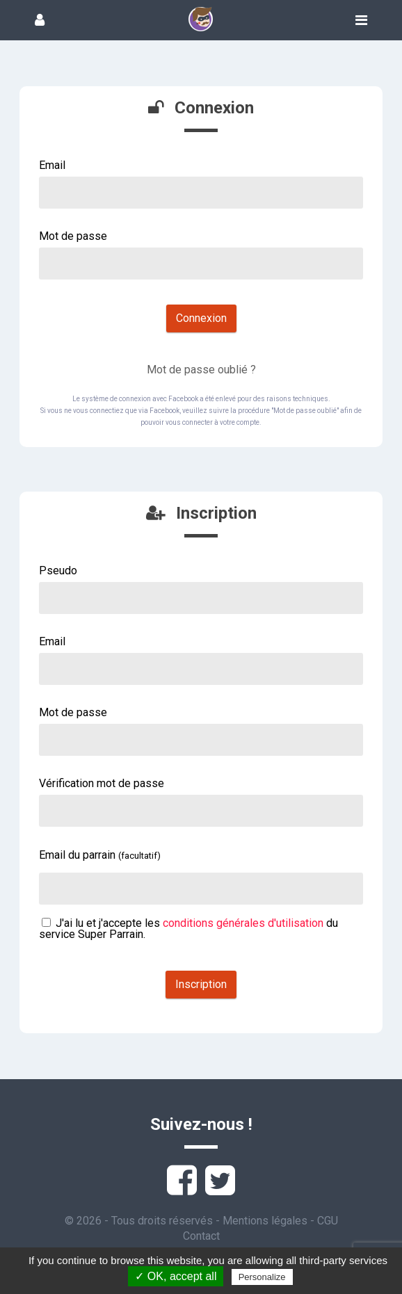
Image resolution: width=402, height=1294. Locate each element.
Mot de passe (73, 236)
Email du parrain (100, 855)
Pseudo (58, 570)
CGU (327, 1220)
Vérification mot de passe (101, 783)
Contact (201, 1236)
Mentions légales (265, 1220)
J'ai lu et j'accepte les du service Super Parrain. (188, 928)
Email (52, 165)
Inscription (201, 984)
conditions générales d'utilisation (243, 923)
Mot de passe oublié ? (201, 369)
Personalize (262, 1277)
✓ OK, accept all (175, 1276)
